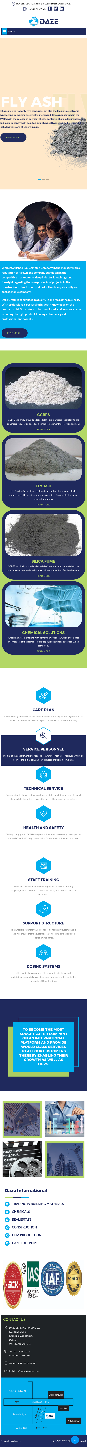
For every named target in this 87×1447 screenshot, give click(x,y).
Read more (43, 429)
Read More (14, 333)
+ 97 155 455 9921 (27, 1363)
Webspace (16, 1441)
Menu (8, 31)
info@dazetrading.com (28, 1371)
